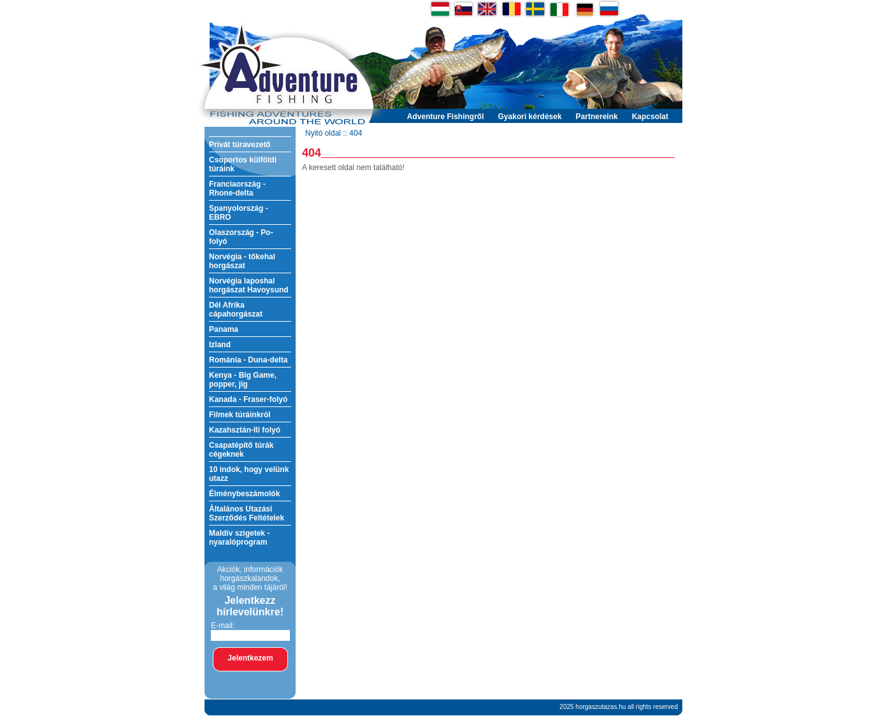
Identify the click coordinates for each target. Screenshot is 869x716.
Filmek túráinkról (240, 414)
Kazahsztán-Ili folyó (244, 430)
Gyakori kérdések (530, 116)
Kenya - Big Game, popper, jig (242, 380)
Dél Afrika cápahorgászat (235, 310)
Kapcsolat (650, 116)
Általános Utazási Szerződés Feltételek (246, 513)
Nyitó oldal (323, 133)
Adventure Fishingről (445, 116)
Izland (220, 344)
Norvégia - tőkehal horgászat (242, 261)
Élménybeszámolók (244, 493)
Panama (223, 329)
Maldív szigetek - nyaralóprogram (239, 538)
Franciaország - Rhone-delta (237, 188)
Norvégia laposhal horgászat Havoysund (249, 285)
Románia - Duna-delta (248, 359)
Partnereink (597, 116)
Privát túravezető (240, 144)
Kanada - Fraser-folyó (248, 399)
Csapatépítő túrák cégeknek (241, 450)
